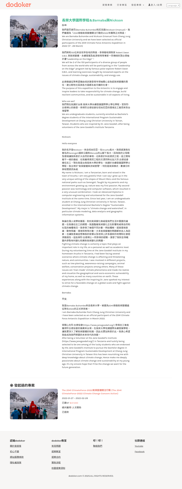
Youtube (139, 446)
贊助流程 (56, 462)
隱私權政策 (15, 462)
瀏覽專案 (107, 5)
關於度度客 (15, 446)
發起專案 (137, 5)
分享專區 (122, 5)
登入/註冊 (155, 5)
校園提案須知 (58, 468)
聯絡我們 (97, 446)
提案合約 (56, 457)
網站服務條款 (17, 457)
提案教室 (56, 451)
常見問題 (56, 446)
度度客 (22, 4)
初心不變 (14, 451)
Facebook (140, 451)
